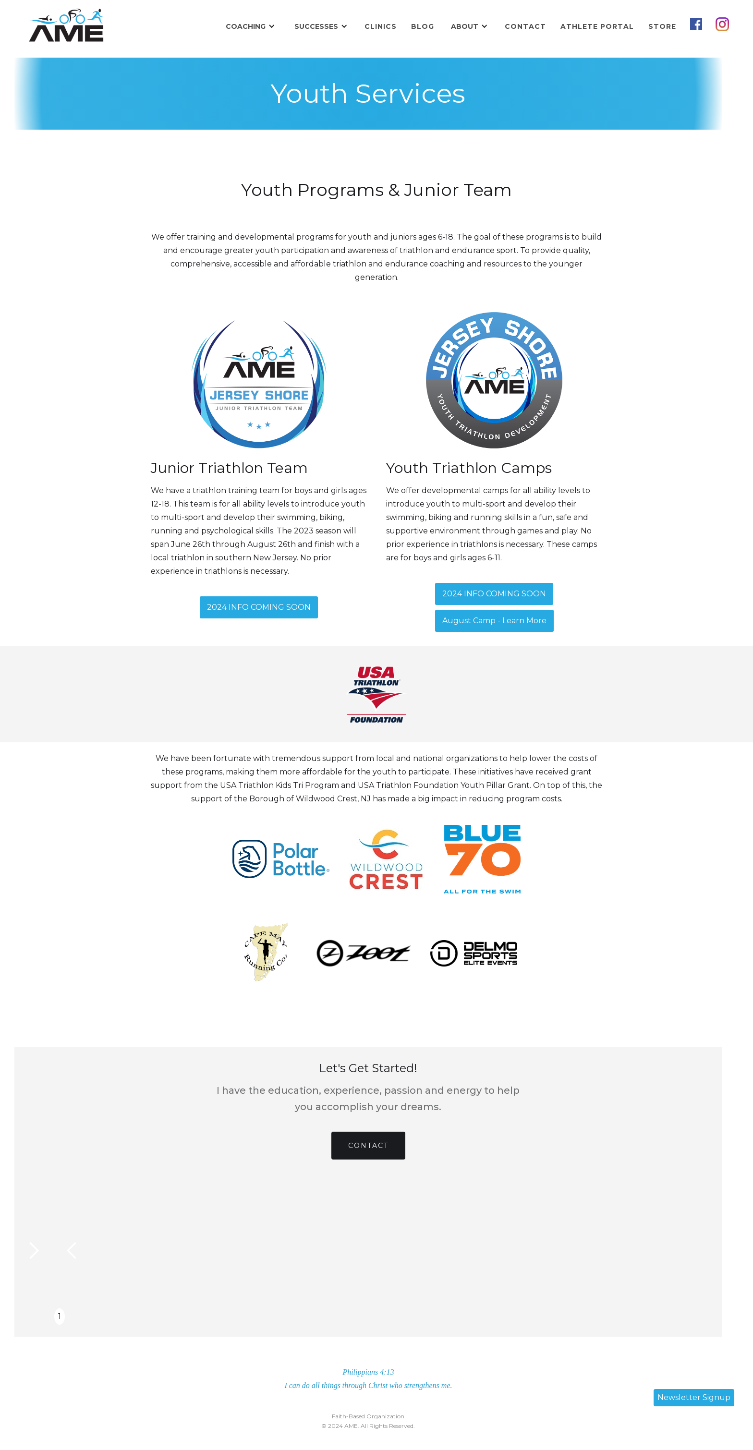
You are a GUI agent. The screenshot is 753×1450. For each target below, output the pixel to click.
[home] (66, 26)
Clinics (380, 26)
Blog (422, 26)
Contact (525, 26)
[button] (250, 26)
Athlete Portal (597, 26)
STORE (662, 26)
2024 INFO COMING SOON (259, 607)
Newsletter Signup (693, 1397)
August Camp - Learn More (494, 620)
